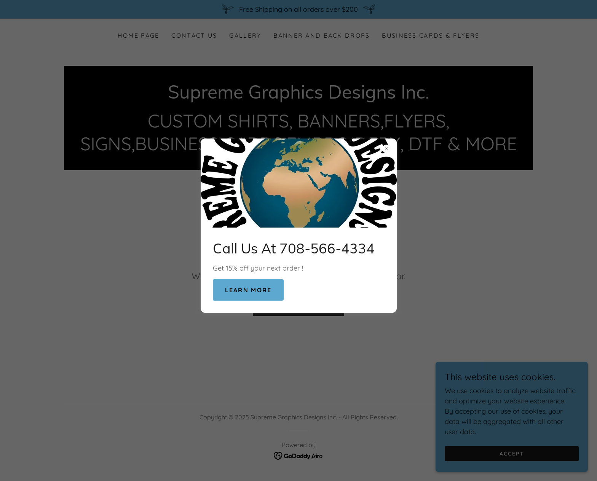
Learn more (248, 290)
